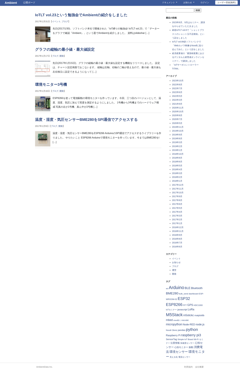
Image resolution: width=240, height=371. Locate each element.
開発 (62, 56)
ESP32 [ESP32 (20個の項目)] (184, 298)
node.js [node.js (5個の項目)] (200, 324)
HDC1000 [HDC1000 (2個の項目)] (198, 305)
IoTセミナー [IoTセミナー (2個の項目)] (171, 310)
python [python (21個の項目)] (192, 329)
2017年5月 (177, 208)
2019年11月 (178, 127)
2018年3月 (177, 173)
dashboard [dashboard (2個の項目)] (193, 294)
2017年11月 (178, 188)
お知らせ (176, 262)
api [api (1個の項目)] (167, 288)
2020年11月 (178, 107)
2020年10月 (178, 111)
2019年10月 (178, 131)
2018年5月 (177, 165)
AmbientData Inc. (44, 367)
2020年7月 (177, 119)
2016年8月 (177, 239)
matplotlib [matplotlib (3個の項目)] (199, 315)
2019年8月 (177, 138)
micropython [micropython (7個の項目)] (174, 324)
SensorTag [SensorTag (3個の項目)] (171, 339)
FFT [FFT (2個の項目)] (185, 305)
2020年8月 (177, 115)
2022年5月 (177, 96)
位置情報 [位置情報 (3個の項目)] (175, 343)
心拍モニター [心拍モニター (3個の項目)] (181, 347)
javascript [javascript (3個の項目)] (182, 309)
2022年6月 (177, 92)
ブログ (65, 21)
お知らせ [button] (188, 2)
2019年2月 (177, 146)
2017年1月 (177, 223)
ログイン (205, 2)
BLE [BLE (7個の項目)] (187, 288)
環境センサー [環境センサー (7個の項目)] (178, 351)
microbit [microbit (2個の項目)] (185, 320)
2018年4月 (177, 169)
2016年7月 (177, 242)
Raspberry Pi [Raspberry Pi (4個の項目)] (173, 335)
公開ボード (29, 2)
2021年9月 (177, 104)
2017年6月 (177, 204)
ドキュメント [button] (169, 2)
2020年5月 (177, 123)
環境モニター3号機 (51, 84)
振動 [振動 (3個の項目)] (191, 347)
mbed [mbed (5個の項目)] (169, 320)
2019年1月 (177, 150)
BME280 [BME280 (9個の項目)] (172, 293)
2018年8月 (177, 158)
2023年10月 (178, 80)
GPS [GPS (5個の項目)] (190, 305)
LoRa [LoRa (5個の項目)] (191, 309)
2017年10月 (178, 192)
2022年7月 (177, 88)
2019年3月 (177, 142)
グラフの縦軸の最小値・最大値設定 (65, 49)
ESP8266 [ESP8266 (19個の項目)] (174, 304)
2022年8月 (177, 84)
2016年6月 (177, 246)
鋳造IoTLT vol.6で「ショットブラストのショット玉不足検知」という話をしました (188, 34)
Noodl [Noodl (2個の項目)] (168, 330)
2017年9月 (177, 196)
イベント (56, 21)
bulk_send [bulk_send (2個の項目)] (183, 294)
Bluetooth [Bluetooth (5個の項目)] (196, 288)
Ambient (11, 2)
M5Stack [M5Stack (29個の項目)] (174, 314)
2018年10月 (178, 154)
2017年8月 (177, 200)
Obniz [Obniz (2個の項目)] (174, 330)
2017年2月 (177, 219)
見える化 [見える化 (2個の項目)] (174, 357)
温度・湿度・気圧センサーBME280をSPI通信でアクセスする (86, 119)
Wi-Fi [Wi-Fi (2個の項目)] (196, 339)
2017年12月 (178, 185)
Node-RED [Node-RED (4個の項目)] (189, 324)
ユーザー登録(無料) (226, 2)
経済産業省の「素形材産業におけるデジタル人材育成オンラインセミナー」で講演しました (188, 57)
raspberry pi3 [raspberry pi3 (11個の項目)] (191, 335)
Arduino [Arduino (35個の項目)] (176, 287)
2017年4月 (177, 212)
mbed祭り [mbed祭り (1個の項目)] (177, 320)
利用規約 (188, 367)
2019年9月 (177, 134)
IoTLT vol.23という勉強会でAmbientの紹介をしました (81, 15)
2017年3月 (177, 215)
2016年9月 (177, 235)
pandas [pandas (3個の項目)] (181, 330)
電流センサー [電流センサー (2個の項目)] (184, 357)
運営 (174, 270)
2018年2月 (177, 177)
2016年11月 (178, 231)
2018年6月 (177, 161)
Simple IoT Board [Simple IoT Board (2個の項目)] (185, 339)
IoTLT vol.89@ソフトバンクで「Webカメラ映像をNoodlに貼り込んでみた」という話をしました (188, 45)
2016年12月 (178, 227)
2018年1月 (177, 181)
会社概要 (199, 367)
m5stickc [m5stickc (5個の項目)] (188, 315)
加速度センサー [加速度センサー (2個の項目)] (187, 343)
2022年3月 (177, 100)
